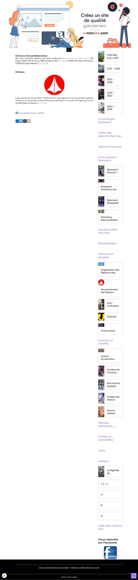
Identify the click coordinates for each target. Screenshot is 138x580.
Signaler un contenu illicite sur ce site (85, 568)
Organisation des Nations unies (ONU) (110, 271)
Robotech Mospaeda (112, 201)
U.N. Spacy (62, 61)
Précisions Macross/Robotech (110, 218)
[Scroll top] (133, 575)
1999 (36, 42)
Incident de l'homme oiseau (113, 371)
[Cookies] (4, 575)
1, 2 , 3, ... (105, 483)
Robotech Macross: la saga (113, 171)
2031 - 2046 (110, 81)
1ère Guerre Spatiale (23, 45)
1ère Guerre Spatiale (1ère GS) (113, 385)
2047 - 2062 (110, 94)
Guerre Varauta (111, 412)
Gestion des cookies (69, 577)
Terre (77, 42)
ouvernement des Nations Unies (76, 58)
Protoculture (108, 330)
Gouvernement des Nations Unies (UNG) (109, 291)
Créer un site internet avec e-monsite (54, 568)
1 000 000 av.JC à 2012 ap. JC (113, 56)
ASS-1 (29, 42)
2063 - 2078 (110, 108)
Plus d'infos (55, 47)
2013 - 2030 (113, 68)
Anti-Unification (113, 304)
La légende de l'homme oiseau (113, 472)
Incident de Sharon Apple (113, 398)
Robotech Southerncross (109, 188)
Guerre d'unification (108, 357)
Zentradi (111, 316)
